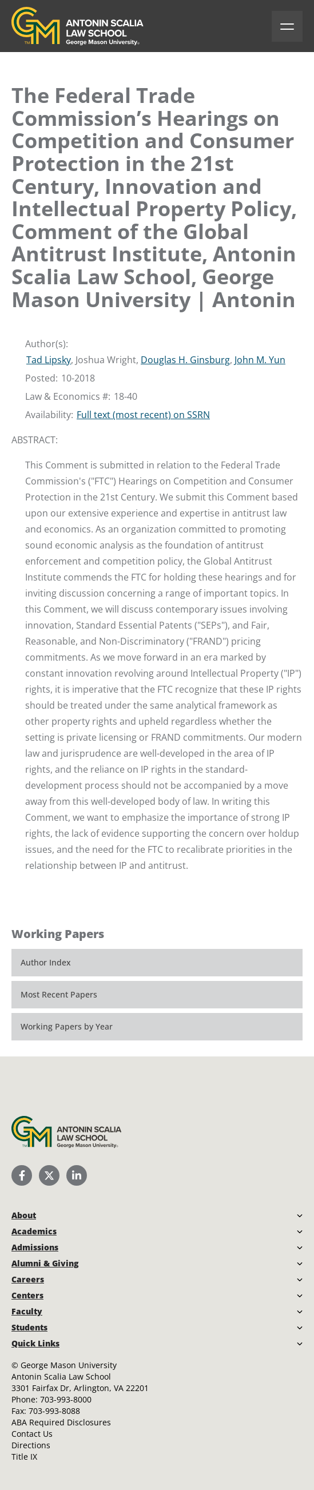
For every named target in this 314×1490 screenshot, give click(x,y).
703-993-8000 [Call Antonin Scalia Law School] (66, 1399)
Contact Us (32, 1433)
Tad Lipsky (48, 359)
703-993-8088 (54, 1410)
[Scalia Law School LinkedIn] (76, 1175)
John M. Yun (259, 359)
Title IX (24, 1456)
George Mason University (69, 1365)
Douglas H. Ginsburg (185, 359)
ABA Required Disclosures (61, 1422)
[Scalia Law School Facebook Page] (21, 1175)
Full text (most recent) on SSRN (143, 414)
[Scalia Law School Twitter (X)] (49, 1175)
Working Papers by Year (67, 1026)
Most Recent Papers (59, 994)
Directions (30, 1445)
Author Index (46, 962)
